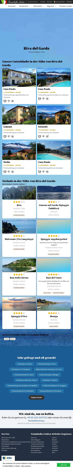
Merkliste (69, 2)
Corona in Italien (36, 452)
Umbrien (55, 448)
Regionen (50, 6)
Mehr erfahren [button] (26, 466)
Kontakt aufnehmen (37, 442)
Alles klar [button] (64, 465)
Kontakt (43, 2)
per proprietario (60, 2)
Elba (53, 452)
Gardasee (55, 450)
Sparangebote (35, 450)
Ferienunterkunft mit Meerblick (23, 391)
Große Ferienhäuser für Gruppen (54, 385)
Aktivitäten (37, 6)
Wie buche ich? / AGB (8, 438)
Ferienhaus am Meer (25, 364)
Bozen (12, 339)
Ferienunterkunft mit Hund (23, 375)
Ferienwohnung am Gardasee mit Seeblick (22, 385)
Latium (54, 438)
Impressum (5, 446)
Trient (6, 339)
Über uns (49, 2)
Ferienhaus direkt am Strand (26, 380)
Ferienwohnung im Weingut (49, 375)
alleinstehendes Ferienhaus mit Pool (49, 369)
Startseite (11, 6)
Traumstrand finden (37, 444)
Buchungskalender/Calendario (11, 444)
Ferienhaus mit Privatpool (20, 369)
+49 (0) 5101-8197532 (35, 417)
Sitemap (4, 450)
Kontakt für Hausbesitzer (10, 442)
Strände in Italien (65, 6)
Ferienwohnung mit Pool (47, 364)
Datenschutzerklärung (9, 448)
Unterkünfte (23, 6)
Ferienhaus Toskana (50, 380)
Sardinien (55, 442)
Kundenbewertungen (37, 446)
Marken (54, 440)
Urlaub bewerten (36, 448)
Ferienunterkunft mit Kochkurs (50, 391)
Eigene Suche (36, 397)
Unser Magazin (35, 440)
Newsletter (5, 440)
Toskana (55, 446)
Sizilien (54, 444)
